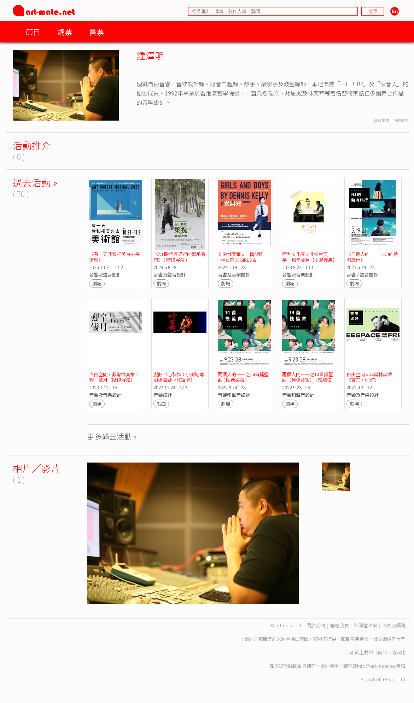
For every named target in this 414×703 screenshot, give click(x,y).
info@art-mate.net (376, 665)
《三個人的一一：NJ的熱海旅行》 (372, 257)
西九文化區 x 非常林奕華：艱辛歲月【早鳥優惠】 (309, 257)
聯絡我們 (339, 625)
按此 (400, 652)
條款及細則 (393, 625)
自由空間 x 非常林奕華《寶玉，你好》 (369, 377)
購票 (64, 31)
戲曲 (161, 403)
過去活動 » (35, 182)
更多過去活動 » (112, 436)
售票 (96, 31)
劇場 (96, 283)
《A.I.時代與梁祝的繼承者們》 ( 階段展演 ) (179, 257)
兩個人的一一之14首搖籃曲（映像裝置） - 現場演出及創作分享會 (307, 380)
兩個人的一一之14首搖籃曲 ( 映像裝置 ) (243, 377)
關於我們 (316, 625)
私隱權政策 (365, 625)
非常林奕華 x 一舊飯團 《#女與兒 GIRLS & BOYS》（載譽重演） (241, 260)
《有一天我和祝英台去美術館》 (114, 257)
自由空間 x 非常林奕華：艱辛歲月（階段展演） (114, 377)
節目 (32, 31)
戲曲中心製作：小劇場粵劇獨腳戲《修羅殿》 (178, 377)
